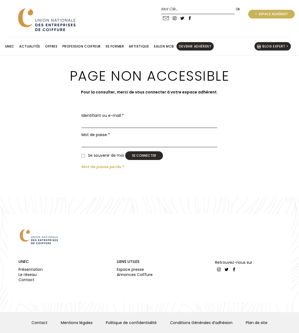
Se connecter (144, 155)
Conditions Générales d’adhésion (201, 322)
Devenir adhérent (195, 46)
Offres (51, 46)
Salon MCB (164, 46)
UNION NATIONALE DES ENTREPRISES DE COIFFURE (46, 19)
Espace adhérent (273, 14)
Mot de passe (95, 135)
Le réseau (27, 274)
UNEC (23, 261)
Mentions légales (77, 322)
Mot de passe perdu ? (102, 166)
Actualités (29, 46)
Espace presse (130, 269)
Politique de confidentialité (131, 322)
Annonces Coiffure (135, 274)
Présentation (30, 269)
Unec (9, 46)
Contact (26, 279)
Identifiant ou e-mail (102, 116)
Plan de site (256, 322)
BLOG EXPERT (273, 46)
